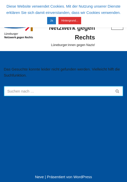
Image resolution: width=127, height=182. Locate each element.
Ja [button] (51, 20)
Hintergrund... (69, 20)
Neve (39, 177)
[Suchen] (58, 91)
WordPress (82, 177)
